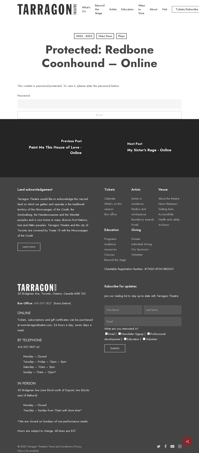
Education (131, 339)
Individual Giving (141, 244)
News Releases (167, 204)
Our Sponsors (140, 249)
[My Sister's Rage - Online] (149, 148)
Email (110, 334)
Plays (121, 36)
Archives (163, 225)
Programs (110, 239)
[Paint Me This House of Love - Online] (50, 148)
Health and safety (169, 219)
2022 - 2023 (84, 36)
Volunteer (137, 254)
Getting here (166, 209)
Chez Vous (105, 36)
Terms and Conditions (60, 446)
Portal (134, 225)
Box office (110, 214)
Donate (135, 239)
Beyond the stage (115, 260)
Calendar (110, 198)
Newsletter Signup (131, 334)
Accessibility (166, 214)
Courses (109, 254)
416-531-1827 (43, 303)
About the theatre (168, 198)
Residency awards (142, 219)
